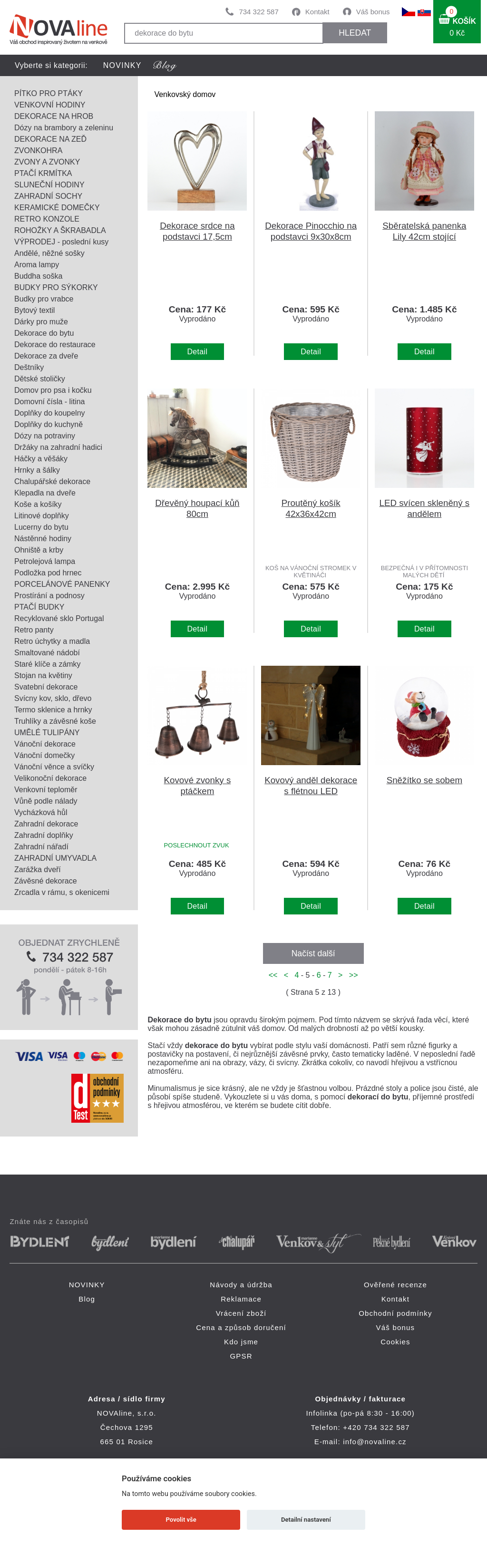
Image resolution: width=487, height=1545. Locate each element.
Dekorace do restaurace (55, 344)
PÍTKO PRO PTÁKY (48, 93)
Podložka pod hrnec (47, 573)
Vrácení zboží (241, 1313)
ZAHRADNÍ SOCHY (48, 196)
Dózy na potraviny (44, 436)
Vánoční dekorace (45, 744)
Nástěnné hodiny (42, 538)
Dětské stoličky (39, 379)
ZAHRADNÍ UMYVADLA (55, 858)
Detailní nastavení (306, 1519)
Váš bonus (373, 12)
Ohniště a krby (38, 550)
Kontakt (317, 12)
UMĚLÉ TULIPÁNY (47, 733)
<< (275, 975)
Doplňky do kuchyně (48, 424)
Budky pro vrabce (44, 299)
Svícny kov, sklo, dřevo (52, 698)
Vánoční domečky (44, 755)
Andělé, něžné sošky (49, 253)
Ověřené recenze (395, 1285)
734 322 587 (258, 12)
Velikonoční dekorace (50, 778)
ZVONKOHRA (38, 150)
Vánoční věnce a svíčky (54, 767)
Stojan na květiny (43, 675)
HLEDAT (355, 33)
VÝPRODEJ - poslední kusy (61, 242)
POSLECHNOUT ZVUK (196, 845)
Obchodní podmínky (395, 1313)
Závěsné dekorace (45, 881)
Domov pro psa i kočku (53, 390)
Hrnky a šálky (37, 470)
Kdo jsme (241, 1342)
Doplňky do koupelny (49, 413)
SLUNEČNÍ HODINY (49, 185)
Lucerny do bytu (41, 527)
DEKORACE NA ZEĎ (50, 139)
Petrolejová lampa (44, 561)
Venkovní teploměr (46, 790)
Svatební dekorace (46, 687)
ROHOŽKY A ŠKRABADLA (60, 230)
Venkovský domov (184, 94)
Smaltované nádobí (47, 653)
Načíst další (313, 953)
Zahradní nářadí (41, 847)
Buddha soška (38, 276)
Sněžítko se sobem (424, 780)
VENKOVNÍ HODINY (49, 105)
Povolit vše (181, 1519)
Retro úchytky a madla (52, 641)
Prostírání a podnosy (49, 596)
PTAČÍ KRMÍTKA (43, 173)
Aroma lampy (36, 265)
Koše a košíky (38, 504)
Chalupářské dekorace (52, 481)
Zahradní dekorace (46, 824)
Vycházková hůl (40, 812)
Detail (197, 352)
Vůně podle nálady (46, 801)
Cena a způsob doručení (241, 1327)
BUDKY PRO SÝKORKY (56, 287)
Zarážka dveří (37, 869)
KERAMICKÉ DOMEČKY (57, 208)
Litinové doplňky (41, 516)
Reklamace (241, 1299)
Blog (86, 1299)
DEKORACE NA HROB (53, 116)
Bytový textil (34, 310)
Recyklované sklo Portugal (59, 618)
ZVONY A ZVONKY (47, 162)
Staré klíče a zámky (47, 664)
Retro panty (34, 630)
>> (351, 975)
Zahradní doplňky (43, 835)
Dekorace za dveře (46, 356)
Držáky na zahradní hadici (58, 447)
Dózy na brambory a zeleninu (63, 128)
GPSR (241, 1356)
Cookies (395, 1342)
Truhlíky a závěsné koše (55, 721)
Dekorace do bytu (44, 333)
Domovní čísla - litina (49, 402)
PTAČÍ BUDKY (39, 607)
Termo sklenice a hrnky (53, 710)
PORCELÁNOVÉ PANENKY (62, 584)
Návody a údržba (241, 1285)
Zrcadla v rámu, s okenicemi (61, 892)
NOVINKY (122, 65)
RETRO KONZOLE (46, 219)
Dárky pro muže (41, 322)
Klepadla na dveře (45, 493)
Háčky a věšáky (41, 459)
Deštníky (29, 367)
